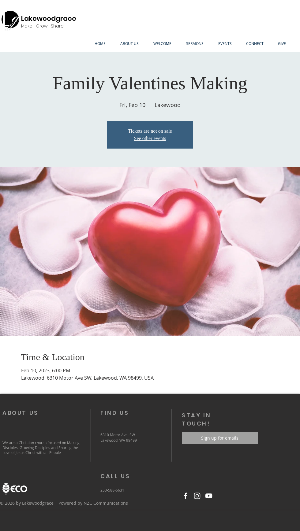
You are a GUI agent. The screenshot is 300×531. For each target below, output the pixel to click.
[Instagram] (197, 496)
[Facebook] (185, 496)
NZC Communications (106, 503)
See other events (150, 138)
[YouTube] (208, 496)
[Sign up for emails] (220, 438)
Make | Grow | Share (42, 26)
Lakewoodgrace (48, 18)
